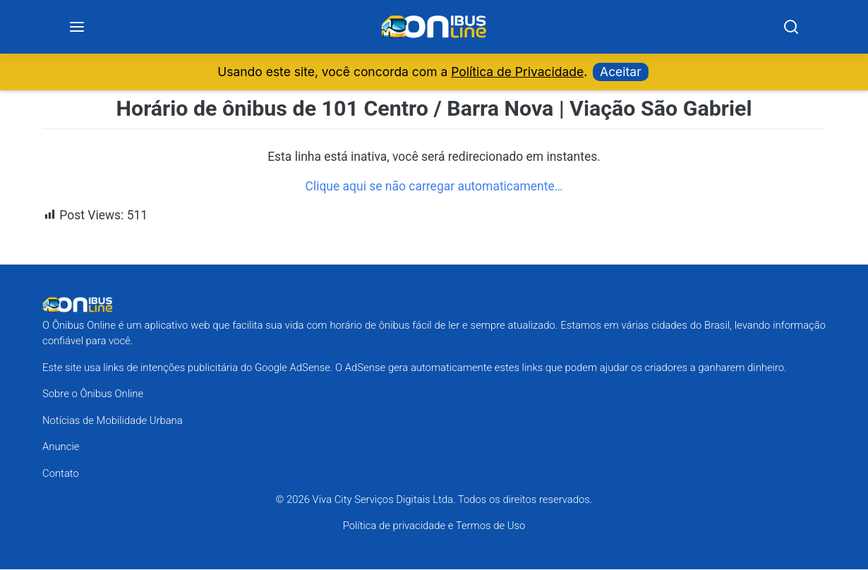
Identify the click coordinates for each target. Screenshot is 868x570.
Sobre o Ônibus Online (92, 394)
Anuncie (60, 447)
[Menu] (77, 27)
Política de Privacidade (517, 72)
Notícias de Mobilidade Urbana (112, 421)
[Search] (790, 27)
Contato (60, 474)
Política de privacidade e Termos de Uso (434, 527)
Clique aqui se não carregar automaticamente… (434, 187)
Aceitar (620, 72)
